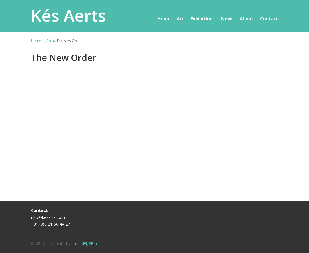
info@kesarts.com (48, 217)
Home (164, 18)
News (227, 18)
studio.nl (84, 243)
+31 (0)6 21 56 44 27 (50, 224)
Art (180, 18)
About (247, 18)
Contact (269, 18)
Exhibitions (203, 18)
